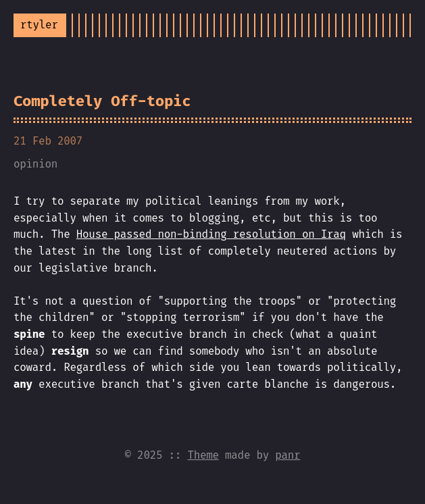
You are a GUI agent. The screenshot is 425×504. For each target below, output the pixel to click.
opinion (35, 164)
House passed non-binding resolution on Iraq (211, 234)
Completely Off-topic (102, 101)
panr (287, 455)
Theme (202, 455)
